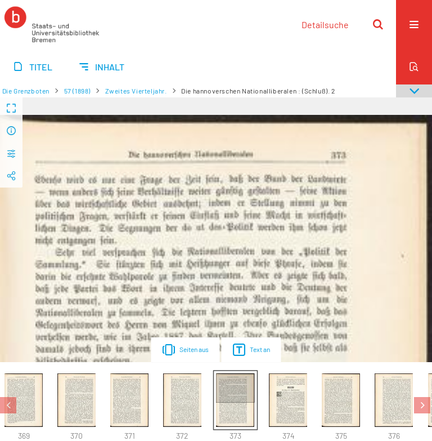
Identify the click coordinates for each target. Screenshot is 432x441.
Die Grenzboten (26, 91)
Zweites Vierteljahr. (136, 91)
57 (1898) (77, 91)
